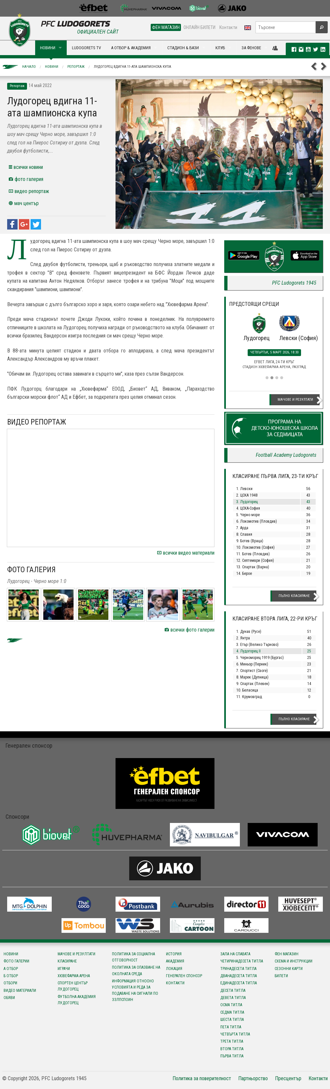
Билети (281, 976)
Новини (51, 66)
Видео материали (20, 990)
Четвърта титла (235, 1034)
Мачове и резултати (295, 399)
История (174, 954)
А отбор (11, 968)
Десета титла (232, 990)
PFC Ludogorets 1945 (294, 283)
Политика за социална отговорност (133, 957)
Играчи (64, 968)
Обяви (9, 997)
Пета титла (230, 1027)
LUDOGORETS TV (86, 47)
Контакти (228, 27)
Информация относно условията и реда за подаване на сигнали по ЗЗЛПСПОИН (135, 990)
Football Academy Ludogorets (286, 455)
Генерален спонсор (184, 976)
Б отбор (11, 976)
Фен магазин (286, 954)
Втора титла (231, 1049)
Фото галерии (16, 961)
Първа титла (231, 1056)
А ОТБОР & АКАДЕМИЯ (131, 47)
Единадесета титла (238, 983)
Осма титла (231, 1005)
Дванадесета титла (238, 976)
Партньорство (253, 1078)
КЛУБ (220, 47)
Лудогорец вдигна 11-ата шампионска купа (132, 66)
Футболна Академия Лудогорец (77, 999)
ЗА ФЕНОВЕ (251, 47)
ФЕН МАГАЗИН (166, 27)
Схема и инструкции (293, 961)
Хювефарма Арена (74, 976)
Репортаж (76, 66)
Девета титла (233, 997)
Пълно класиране (294, 596)
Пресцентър (288, 1078)
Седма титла (232, 1012)
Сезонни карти (289, 968)
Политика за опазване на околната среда (136, 970)
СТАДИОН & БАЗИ (183, 47)
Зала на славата (235, 954)
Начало (29, 66)
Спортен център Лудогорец (73, 986)
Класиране (67, 961)
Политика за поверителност (201, 1078)
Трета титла (231, 1041)
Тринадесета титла (238, 968)
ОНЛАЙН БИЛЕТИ (199, 27)
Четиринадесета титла (241, 961)
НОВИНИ (47, 47)
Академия (175, 961)
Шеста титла (232, 1019)
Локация (174, 968)
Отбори (10, 983)
